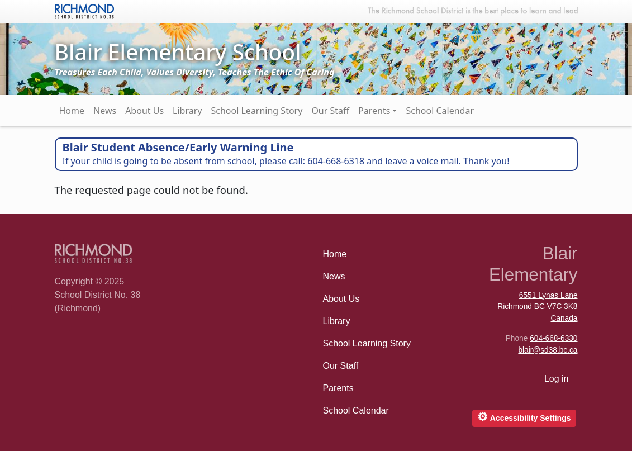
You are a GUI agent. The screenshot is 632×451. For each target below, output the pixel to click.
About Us (144, 111)
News (104, 111)
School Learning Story (256, 111)
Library (187, 111)
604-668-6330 (553, 338)
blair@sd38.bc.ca (547, 350)
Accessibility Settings (524, 416)
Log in (556, 378)
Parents (374, 111)
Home (72, 111)
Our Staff (330, 111)
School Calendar (440, 111)
